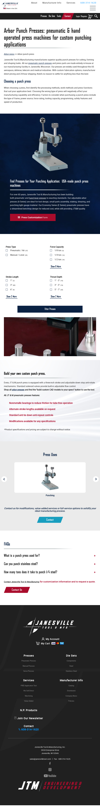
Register (84, 16)
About (34, 2)
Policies (71, 704)
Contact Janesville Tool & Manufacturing (25, 581)
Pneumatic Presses (28, 663)
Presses (44, 16)
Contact (68, 16)
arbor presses (18, 389)
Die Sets (52, 16)
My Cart (50, 646)
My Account (49, 641)
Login (78, 16)
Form (34, 217)
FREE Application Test (29, 688)
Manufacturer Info (51, 2)
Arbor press (9, 54)
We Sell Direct (28, 693)
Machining (29, 698)
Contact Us (17, 592)
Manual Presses (29, 668)
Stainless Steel (71, 674)
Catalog (71, 688)
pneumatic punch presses (40, 63)
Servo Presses (28, 674)
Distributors (71, 693)
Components (71, 663)
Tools (59, 16)
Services (71, 2)
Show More (56, 266)
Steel (71, 668)
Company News (71, 698)
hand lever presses (37, 198)
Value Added (28, 704)
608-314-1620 (88, 2)
